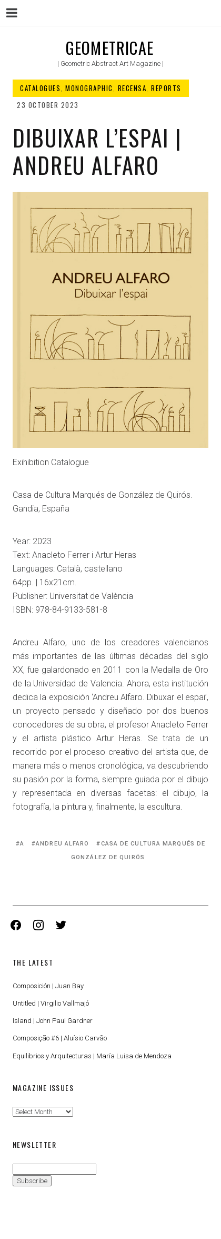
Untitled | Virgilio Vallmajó (51, 1003)
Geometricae (110, 48)
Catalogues (40, 88)
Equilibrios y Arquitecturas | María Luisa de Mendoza (92, 1056)
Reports (166, 88)
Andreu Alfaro (62, 843)
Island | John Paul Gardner (53, 1021)
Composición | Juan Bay (48, 986)
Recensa (132, 88)
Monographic (89, 88)
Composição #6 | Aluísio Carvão (60, 1038)
